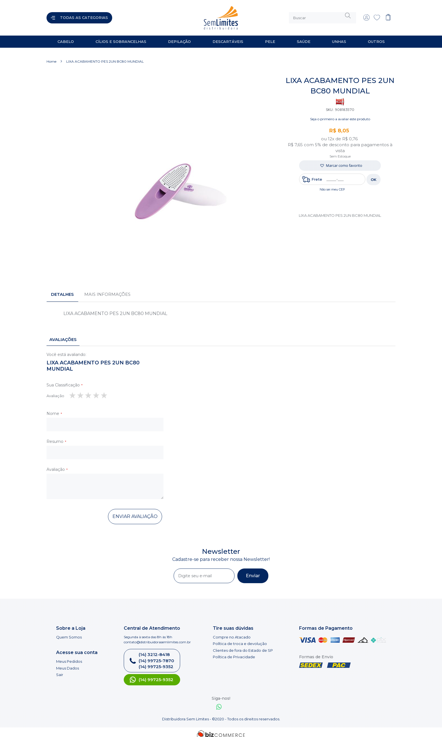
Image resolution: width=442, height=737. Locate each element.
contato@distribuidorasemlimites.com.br (157, 637)
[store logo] (168, 15)
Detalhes (62, 289)
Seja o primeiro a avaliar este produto (340, 114)
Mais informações (107, 289)
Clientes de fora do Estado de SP (243, 646)
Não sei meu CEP (332, 185)
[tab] (62, 290)
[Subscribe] (252, 571)
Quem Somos (69, 632)
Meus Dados (67, 663)
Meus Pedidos (69, 657)
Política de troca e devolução (240, 639)
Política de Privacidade (234, 652)
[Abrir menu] (79, 15)
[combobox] (322, 15)
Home (51, 57)
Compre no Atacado (232, 632)
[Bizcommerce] (221, 730)
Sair (59, 670)
